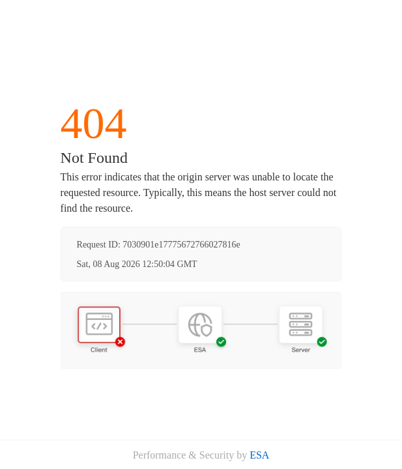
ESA (259, 455)
